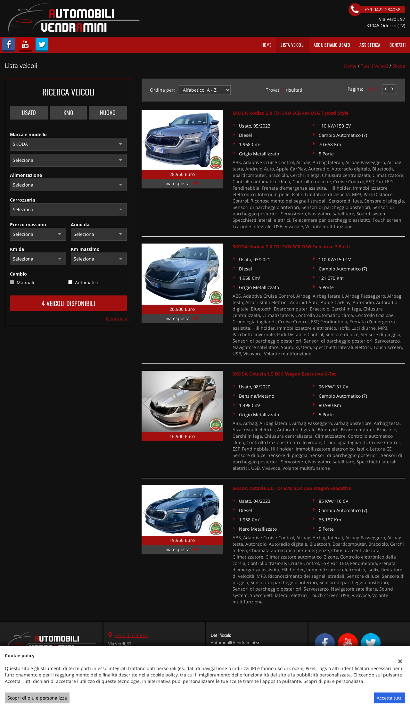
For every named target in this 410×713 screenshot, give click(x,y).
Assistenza (369, 44)
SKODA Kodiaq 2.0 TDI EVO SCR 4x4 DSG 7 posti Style (290, 113)
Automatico (87, 282)
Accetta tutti (390, 698)
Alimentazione (26, 175)
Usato (29, 112)
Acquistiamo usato (332, 44)
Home (266, 44)
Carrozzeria (22, 200)
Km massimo (85, 249)
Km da (17, 249)
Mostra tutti (116, 318)
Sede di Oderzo (131, 635)
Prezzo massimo (28, 224)
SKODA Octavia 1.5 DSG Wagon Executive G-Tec (284, 374)
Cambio (18, 274)
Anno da (80, 224)
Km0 (68, 112)
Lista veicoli (292, 44)
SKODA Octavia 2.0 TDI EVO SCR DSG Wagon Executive (292, 488)
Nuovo (108, 112)
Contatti (398, 44)
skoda (398, 66)
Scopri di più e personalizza (37, 698)
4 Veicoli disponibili (68, 303)
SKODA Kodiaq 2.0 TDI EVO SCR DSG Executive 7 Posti (291, 247)
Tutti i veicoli (374, 66)
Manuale (26, 282)
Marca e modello (28, 134)
